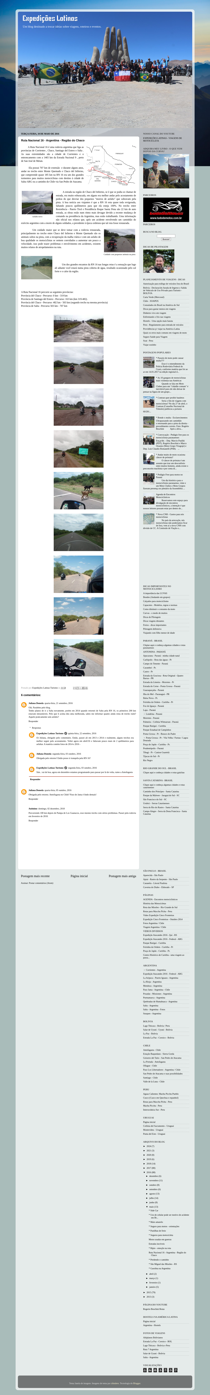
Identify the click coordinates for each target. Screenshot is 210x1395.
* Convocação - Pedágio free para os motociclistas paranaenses (172, 436)
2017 (149, 1168)
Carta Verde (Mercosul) (153, 297)
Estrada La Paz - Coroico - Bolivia (158, 1037)
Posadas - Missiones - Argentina (157, 993)
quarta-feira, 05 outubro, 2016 (58, 790)
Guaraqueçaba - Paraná (153, 690)
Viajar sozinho (149, 344)
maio (151, 1207)
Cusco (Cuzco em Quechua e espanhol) (161, 1098)
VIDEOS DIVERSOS (153, 931)
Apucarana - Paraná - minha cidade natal (161, 655)
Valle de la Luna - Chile (154, 1081)
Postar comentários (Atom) (41, 883)
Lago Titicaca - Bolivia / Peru (156, 1026)
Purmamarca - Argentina (154, 997)
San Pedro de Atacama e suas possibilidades (163, 1073)
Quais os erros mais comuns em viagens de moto (165, 333)
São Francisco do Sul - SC (155, 799)
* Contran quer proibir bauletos (170, 397)
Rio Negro (148, 760)
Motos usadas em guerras (160, 1239)
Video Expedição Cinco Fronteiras (158, 915)
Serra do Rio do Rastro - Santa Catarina (161, 807)
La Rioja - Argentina (152, 982)
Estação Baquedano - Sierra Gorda (158, 1054)
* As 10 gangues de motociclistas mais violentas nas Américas (171, 379)
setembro (153, 1189)
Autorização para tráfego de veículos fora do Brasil (166, 283)
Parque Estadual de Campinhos (157, 730)
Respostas (36, 728)
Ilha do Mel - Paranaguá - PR (156, 694)
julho (151, 1198)
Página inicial (79, 876)
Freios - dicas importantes (154, 625)
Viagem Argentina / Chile (154, 927)
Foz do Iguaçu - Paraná (153, 706)
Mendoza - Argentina (152, 986)
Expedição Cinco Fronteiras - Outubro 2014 (163, 919)
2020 (149, 1155)
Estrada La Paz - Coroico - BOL (157, 1341)
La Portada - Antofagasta (154, 1062)
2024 (149, 1146)
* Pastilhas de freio (157, 1230)
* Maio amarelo (156, 1222)
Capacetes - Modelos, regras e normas (160, 605)
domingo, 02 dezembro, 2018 (51, 808)
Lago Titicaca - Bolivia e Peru (156, 1345)
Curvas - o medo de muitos (155, 613)
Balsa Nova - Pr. (150, 698)
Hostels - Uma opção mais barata (158, 321)
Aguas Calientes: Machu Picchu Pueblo (161, 1094)
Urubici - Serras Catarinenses (156, 803)
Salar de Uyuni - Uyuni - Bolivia (158, 1029)
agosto (152, 1193)
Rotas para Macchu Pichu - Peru (157, 911)
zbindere (115, 1383)
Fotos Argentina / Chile (153, 923)
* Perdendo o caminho (159, 1259)
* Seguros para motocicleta (161, 1235)
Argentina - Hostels (152, 1325)
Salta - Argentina (150, 1005)
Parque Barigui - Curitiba (154, 726)
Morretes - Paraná (151, 718)
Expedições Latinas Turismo (50, 733)
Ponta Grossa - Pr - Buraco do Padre (159, 734)
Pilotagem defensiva (152, 629)
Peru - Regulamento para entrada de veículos (163, 325)
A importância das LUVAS (155, 593)
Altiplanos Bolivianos (153, 1337)
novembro (154, 1180)
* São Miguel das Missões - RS (163, 1264)
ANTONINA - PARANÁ (154, 652)
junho (152, 1202)
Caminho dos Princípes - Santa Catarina (161, 791)
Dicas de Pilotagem (152, 617)
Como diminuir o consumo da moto (159, 609)
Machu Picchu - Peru (152, 1105)
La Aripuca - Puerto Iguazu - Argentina (160, 978)
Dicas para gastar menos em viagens (159, 309)
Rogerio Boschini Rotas (154, 1309)
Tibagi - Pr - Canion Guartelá (156, 752)
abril (151, 1274)
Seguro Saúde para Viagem (155, 337)
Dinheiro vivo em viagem (154, 313)
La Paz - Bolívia (150, 1033)
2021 (149, 1150)
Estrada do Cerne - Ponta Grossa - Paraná (161, 686)
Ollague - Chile (150, 1065)
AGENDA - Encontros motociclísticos (160, 899)
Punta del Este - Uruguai (154, 1134)
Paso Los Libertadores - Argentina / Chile (162, 1069)
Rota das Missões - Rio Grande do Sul (160, 907)
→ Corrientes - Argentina (154, 970)
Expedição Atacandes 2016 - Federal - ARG (163, 939)
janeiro (152, 1287)
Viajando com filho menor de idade (159, 633)
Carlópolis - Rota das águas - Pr (157, 659)
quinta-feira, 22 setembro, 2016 (82, 733)
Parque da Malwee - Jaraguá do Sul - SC (161, 795)
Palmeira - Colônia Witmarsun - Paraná (161, 722)
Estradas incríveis (157, 1244)
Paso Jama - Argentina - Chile (156, 989)
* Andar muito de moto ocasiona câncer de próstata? (170, 456)
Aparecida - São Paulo (153, 875)
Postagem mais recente (35, 876)
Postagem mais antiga (122, 876)
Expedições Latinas (50, 19)
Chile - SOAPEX (151, 301)
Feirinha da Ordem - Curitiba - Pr (158, 702)
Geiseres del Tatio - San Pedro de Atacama (162, 1058)
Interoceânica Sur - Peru (154, 1109)
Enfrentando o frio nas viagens (157, 317)
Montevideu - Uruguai (153, 1130)
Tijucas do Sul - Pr (151, 756)
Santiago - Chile (150, 1077)
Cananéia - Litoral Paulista (155, 883)
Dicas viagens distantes (153, 621)
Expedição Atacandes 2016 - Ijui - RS (160, 935)
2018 (149, 1163)
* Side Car (153, 1210)
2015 (149, 1292)
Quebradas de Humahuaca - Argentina (160, 1001)
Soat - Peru (148, 340)
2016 (149, 1172)
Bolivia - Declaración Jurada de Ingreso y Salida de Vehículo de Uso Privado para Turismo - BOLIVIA (165, 290)
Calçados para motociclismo (156, 601)
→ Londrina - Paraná (152, 714)
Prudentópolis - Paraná (153, 748)
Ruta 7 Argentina (150, 1349)
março (152, 1278)
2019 (149, 1159)
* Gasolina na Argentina (159, 1268)
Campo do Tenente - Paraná (155, 663)
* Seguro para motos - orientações (164, 1226)
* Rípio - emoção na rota (160, 1248)
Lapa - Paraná (149, 710)
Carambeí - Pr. (149, 667)
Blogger (136, 1383)
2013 (149, 1297)
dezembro (154, 1176)
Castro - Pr (148, 671)
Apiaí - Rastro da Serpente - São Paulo (160, 879)
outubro (153, 1185)
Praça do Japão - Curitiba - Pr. (156, 744)
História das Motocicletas (154, 903)
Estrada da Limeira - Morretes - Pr (158, 682)
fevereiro (153, 1282)
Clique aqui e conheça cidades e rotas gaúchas (164, 772)
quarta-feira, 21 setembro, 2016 (59, 703)
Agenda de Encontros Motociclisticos (165, 495)
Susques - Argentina (152, 1013)
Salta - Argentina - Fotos (154, 1009)
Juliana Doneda (36, 703)
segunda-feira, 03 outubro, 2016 (66, 754)
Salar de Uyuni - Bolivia (154, 1353)
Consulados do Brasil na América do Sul (161, 305)
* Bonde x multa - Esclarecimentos (171, 417)
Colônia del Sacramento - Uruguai (158, 1126)
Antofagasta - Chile (152, 1050)
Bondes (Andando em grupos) (156, 597)
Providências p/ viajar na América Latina (161, 329)
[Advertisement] (169, 558)
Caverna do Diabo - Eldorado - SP (158, 887)
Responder (33, 721)
